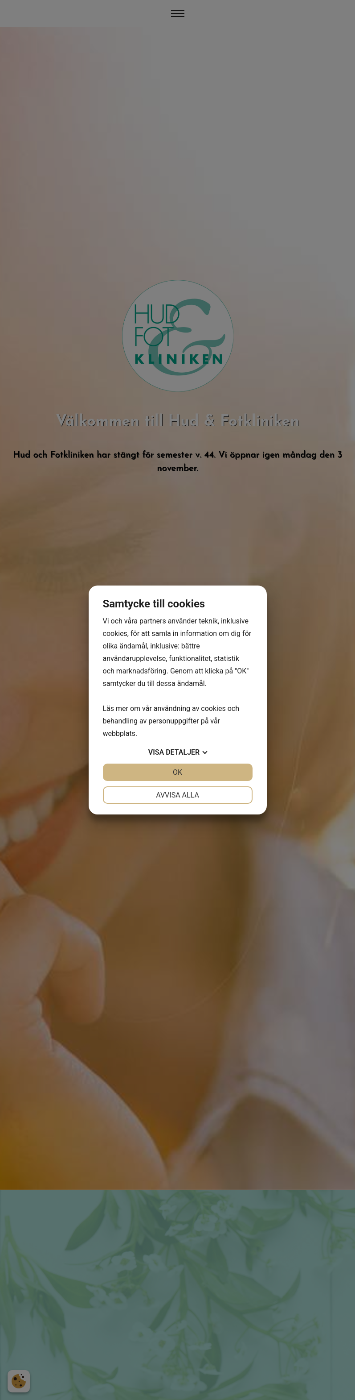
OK (177, 772)
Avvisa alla (177, 795)
